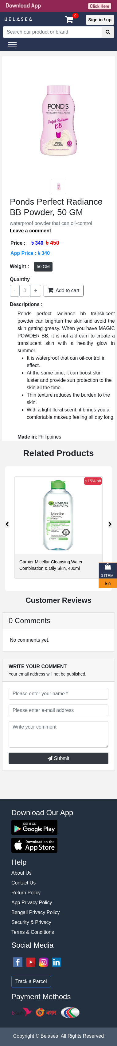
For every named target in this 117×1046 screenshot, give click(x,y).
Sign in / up (99, 19)
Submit (58, 758)
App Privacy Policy (31, 902)
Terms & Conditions (32, 932)
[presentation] (7, 524)
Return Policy (26, 892)
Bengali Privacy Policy (35, 912)
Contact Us (23, 882)
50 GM (43, 266)
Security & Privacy (31, 922)
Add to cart (64, 290)
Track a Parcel (31, 981)
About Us (21, 873)
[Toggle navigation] (12, 45)
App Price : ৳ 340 (30, 253)
